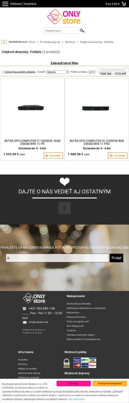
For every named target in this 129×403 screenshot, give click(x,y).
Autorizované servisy (29, 373)
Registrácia (30, 3)
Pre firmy (22, 364)
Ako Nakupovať (75, 326)
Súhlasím (74, 383)
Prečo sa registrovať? (78, 321)
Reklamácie (73, 312)
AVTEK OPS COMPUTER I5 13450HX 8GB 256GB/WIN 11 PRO (97, 142)
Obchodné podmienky (79, 303)
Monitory (70, 42)
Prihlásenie (16, 3)
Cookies (71, 330)
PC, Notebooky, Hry (50, 42)
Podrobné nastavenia (110, 383)
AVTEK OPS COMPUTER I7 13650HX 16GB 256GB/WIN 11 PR (32, 142)
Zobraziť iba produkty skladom (19, 72)
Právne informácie (76, 317)
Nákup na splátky (27, 368)
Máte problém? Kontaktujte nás (83, 339)
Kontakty (23, 359)
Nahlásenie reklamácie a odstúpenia (86, 308)
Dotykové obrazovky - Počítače (96, 42)
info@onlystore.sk (38, 322)
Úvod (32, 42)
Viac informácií (76, 399)
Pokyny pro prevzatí (28, 377)
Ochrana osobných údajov (81, 334)
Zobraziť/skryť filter (65, 63)
